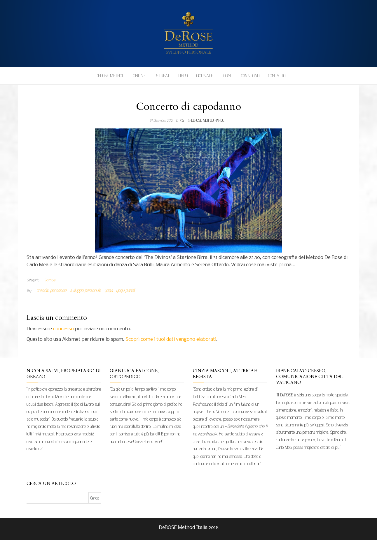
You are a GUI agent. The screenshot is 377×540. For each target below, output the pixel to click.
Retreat (162, 75)
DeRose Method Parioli (208, 120)
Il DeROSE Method (108, 75)
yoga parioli (125, 290)
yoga (108, 290)
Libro (183, 75)
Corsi (226, 75)
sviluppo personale (85, 290)
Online (139, 75)
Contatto (276, 75)
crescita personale (51, 290)
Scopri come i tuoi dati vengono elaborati (170, 339)
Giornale (204, 75)
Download (249, 75)
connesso (63, 329)
